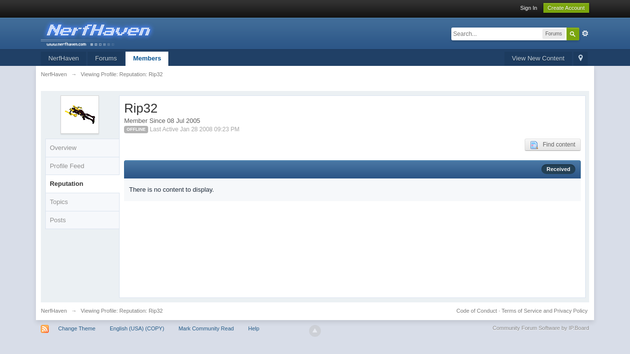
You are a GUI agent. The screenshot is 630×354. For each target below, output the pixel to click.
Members (147, 58)
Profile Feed (67, 166)
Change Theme (76, 328)
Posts (58, 220)
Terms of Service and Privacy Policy (545, 311)
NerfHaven (63, 58)
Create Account (566, 8)
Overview (63, 147)
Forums (106, 58)
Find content (552, 145)
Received (558, 169)
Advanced (585, 33)
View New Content (538, 58)
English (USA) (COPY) (137, 328)
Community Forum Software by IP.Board (541, 328)
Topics (59, 202)
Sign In (528, 8)
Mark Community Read (206, 328)
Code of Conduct (476, 311)
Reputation (66, 183)
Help (253, 328)
